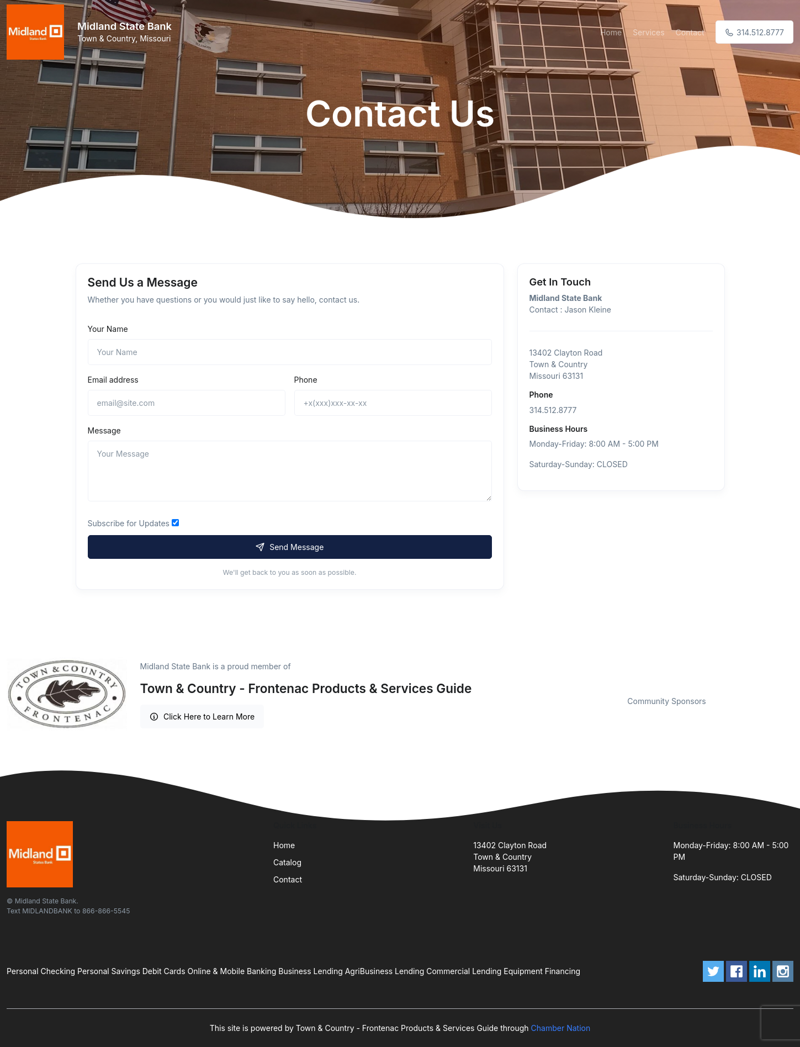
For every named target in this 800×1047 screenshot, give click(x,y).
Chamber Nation (561, 1028)
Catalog (287, 862)
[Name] (290, 352)
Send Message (290, 547)
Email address (113, 379)
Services (648, 32)
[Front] (37, 32)
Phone (305, 379)
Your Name (108, 329)
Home (611, 32)
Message (104, 430)
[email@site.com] (186, 403)
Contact (690, 32)
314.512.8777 (754, 32)
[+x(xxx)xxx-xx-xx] (393, 403)
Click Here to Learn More (202, 716)
